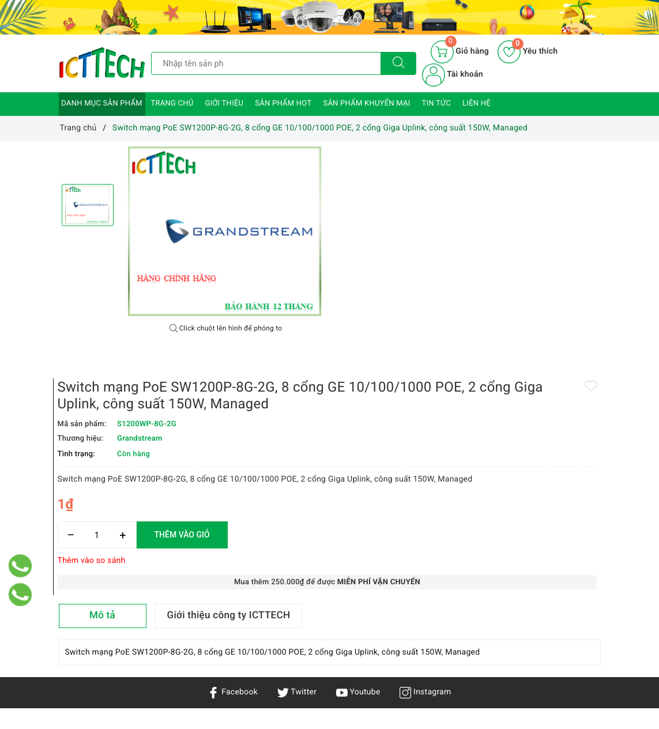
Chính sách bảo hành (190, 610)
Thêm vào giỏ (460, 333)
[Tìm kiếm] (398, 63)
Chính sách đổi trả (185, 644)
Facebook (233, 496)
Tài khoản (452, 74)
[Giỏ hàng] (460, 51)
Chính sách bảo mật (188, 564)
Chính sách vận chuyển (179, 587)
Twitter (297, 496)
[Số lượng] (376, 334)
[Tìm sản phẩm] (266, 63)
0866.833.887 (420, 670)
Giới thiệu (224, 103)
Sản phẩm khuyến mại (366, 103)
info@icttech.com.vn (322, 670)
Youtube (358, 496)
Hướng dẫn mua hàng (191, 627)
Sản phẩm (77, 608)
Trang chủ (172, 103)
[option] (226, 232)
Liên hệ (476, 103)
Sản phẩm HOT (283, 103)
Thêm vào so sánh (370, 359)
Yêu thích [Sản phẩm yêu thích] (528, 51)
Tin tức (436, 103)
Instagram (425, 496)
